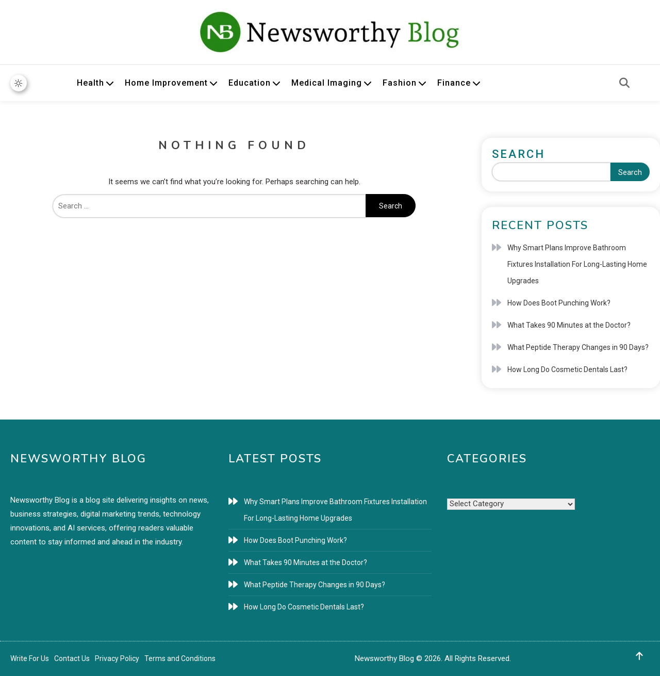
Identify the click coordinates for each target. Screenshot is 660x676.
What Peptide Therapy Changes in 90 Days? (578, 347)
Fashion (400, 83)
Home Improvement (166, 83)
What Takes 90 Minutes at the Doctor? (569, 325)
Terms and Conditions (180, 658)
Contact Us (72, 658)
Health (90, 83)
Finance (454, 83)
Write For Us (29, 658)
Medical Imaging (326, 83)
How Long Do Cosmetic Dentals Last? (567, 369)
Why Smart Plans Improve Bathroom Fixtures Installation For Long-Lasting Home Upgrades (577, 264)
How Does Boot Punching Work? (558, 303)
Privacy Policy (117, 658)
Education (249, 83)
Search (518, 154)
